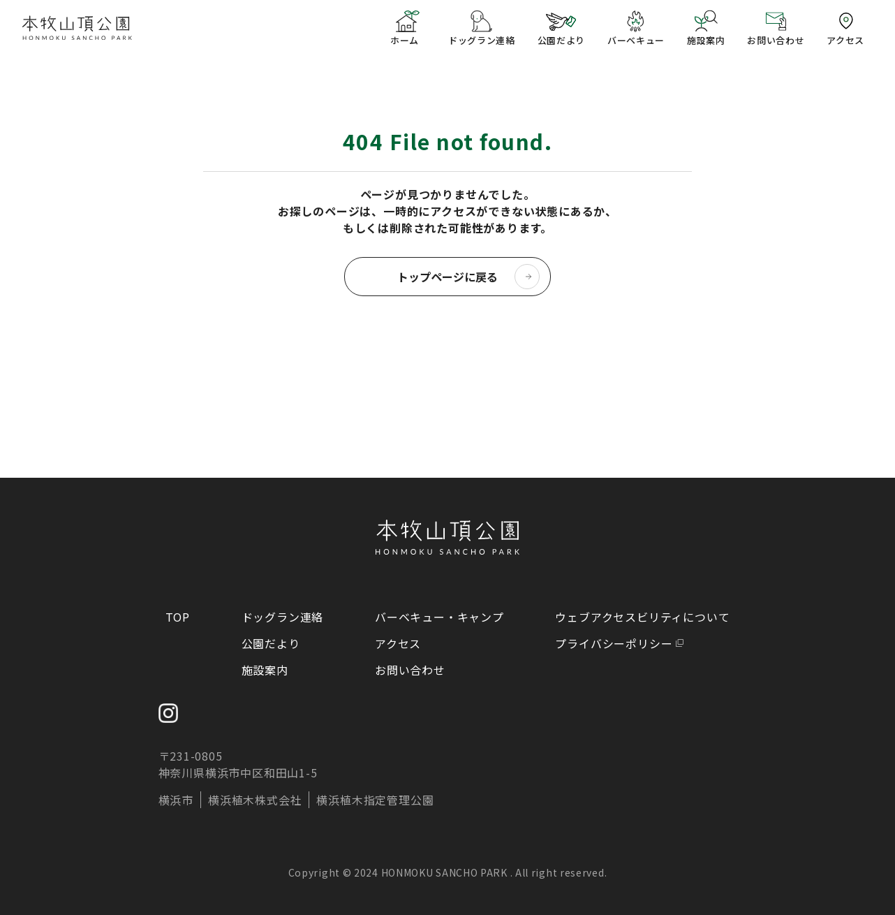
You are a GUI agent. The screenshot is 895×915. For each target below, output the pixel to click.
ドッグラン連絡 (283, 616)
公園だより (271, 643)
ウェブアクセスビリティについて (642, 616)
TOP (177, 616)
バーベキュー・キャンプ (439, 616)
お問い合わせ (410, 669)
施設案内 (265, 669)
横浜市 (175, 799)
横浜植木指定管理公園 (375, 799)
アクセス (398, 643)
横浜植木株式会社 (255, 799)
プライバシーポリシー (613, 643)
